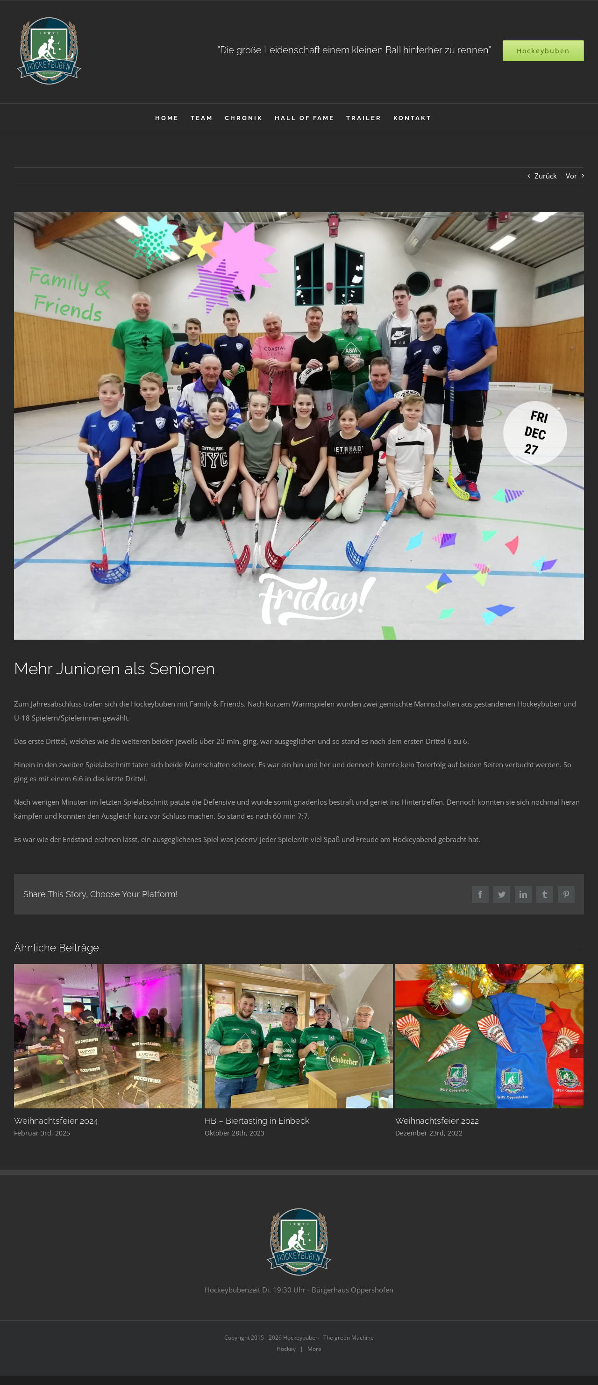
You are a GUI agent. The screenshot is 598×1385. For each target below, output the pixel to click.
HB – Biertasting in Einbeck (257, 1121)
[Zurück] (21, 1051)
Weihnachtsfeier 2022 (437, 1121)
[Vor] (577, 1051)
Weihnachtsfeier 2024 (56, 1121)
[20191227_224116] (299, 426)
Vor (571, 175)
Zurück (545, 175)
